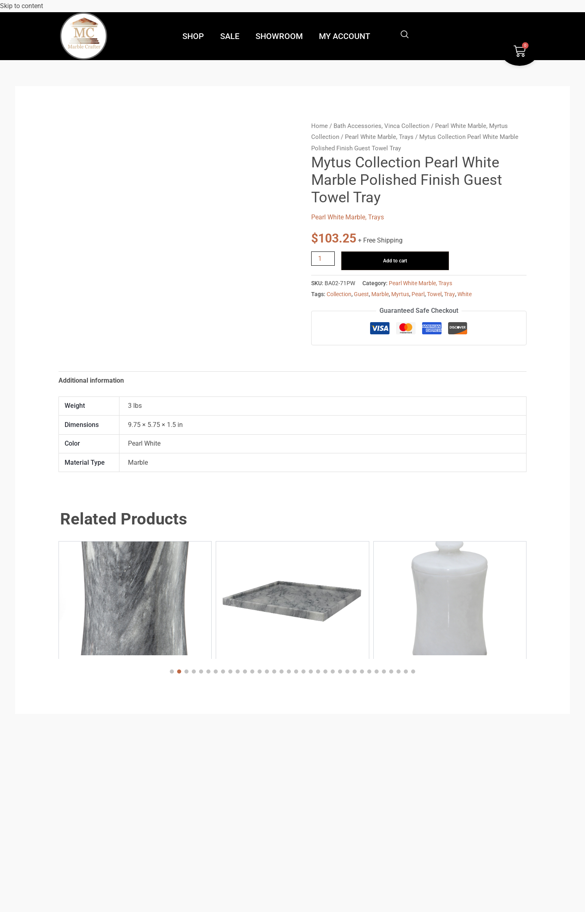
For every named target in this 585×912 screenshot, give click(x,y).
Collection (339, 294)
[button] (172, 671)
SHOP (193, 36)
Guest (361, 294)
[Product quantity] (323, 258)
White (464, 294)
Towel (434, 294)
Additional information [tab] (91, 380)
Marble (380, 294)
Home (319, 126)
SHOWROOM (279, 36)
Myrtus (400, 294)
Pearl (418, 294)
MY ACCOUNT (344, 36)
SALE (229, 36)
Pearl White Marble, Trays (379, 137)
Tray (449, 294)
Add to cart (395, 261)
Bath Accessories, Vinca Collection (381, 126)
